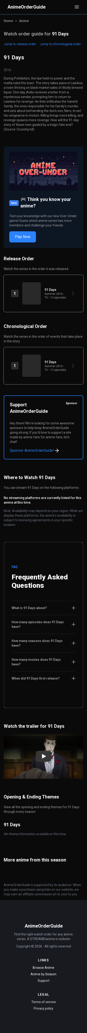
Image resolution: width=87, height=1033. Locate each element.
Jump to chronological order (60, 44)
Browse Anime (43, 967)
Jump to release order (20, 44)
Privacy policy (43, 1008)
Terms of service (43, 1002)
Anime (24, 21)
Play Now (22, 237)
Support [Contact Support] (43, 980)
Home (8, 21)
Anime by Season (43, 974)
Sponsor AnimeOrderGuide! (35, 450)
